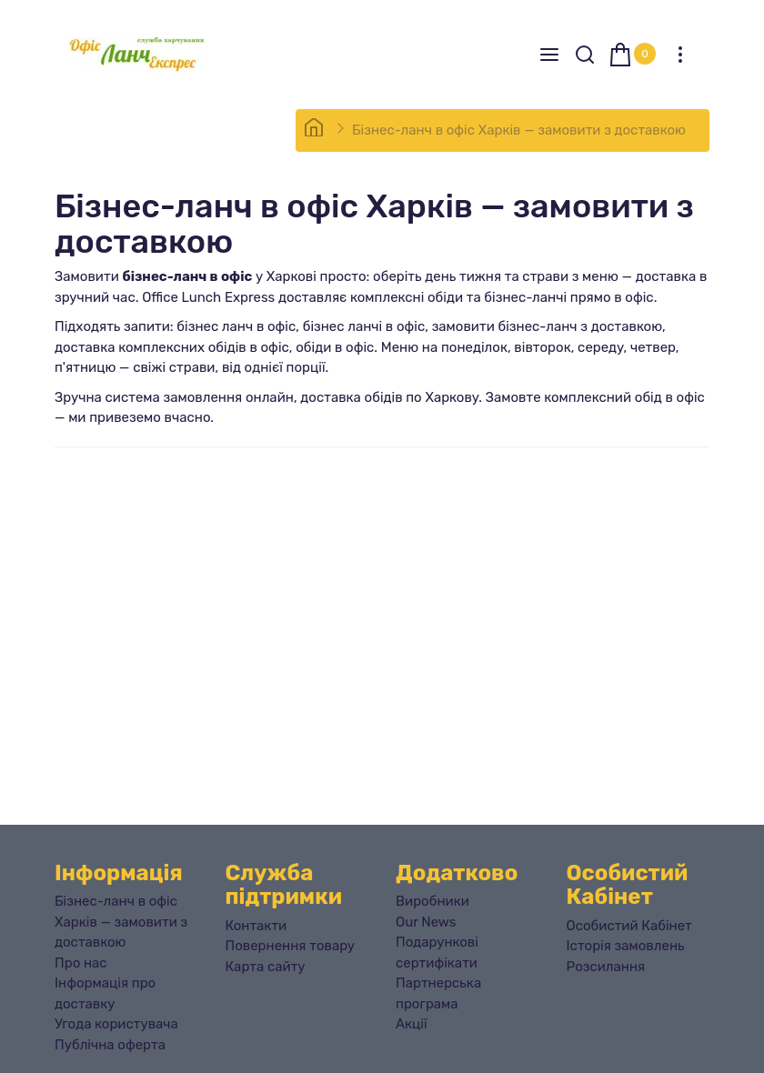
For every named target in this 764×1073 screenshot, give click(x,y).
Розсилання (606, 966)
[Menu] (549, 54)
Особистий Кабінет (629, 926)
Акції (411, 1024)
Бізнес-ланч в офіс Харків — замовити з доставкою (519, 130)
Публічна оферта (110, 1045)
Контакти (256, 926)
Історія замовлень (626, 946)
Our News (426, 922)
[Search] (585, 54)
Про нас (81, 963)
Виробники (432, 901)
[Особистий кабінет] (680, 54)
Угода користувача (116, 1024)
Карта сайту (266, 966)
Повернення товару (291, 946)
